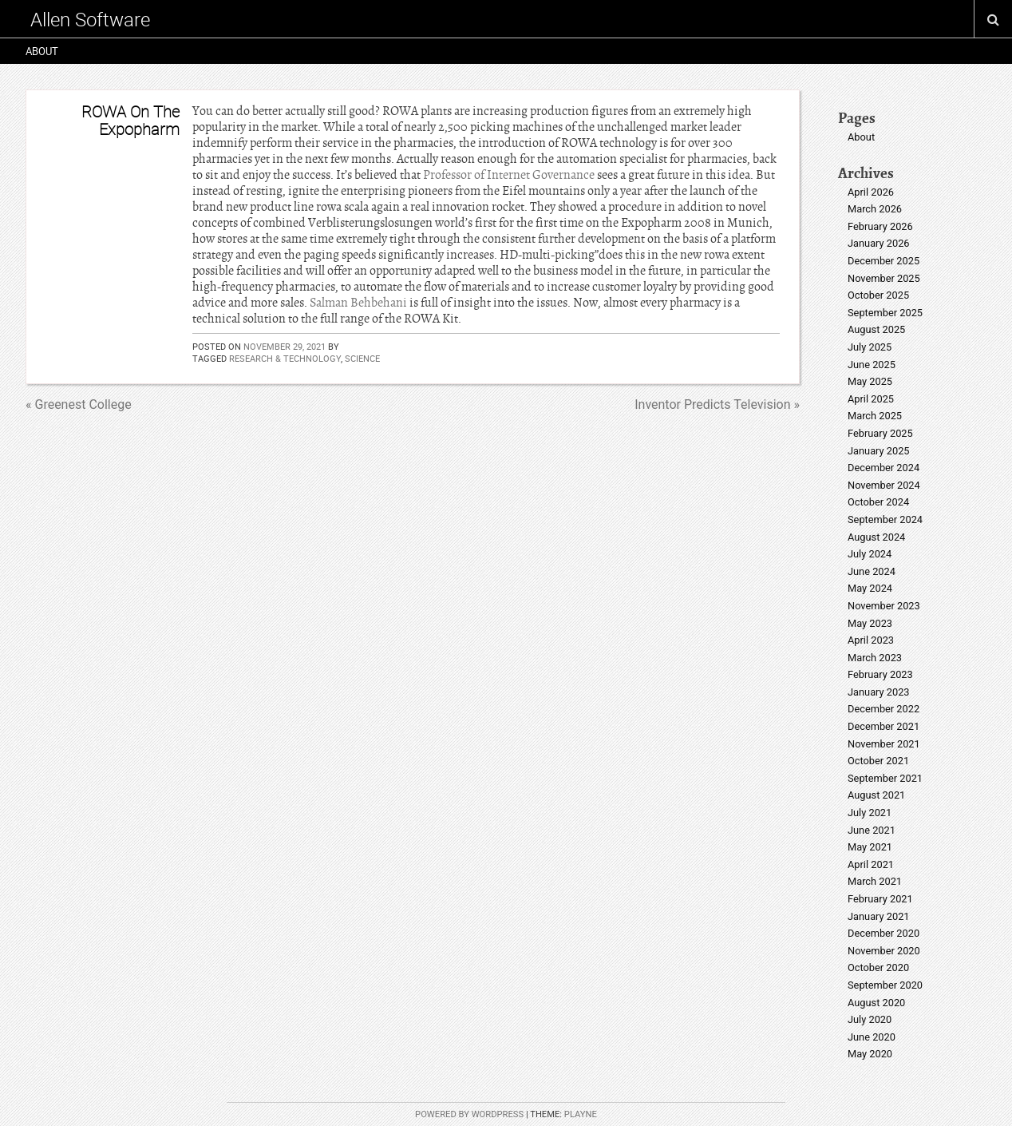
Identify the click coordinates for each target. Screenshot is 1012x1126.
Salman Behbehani (358, 303)
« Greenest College (79, 404)
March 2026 (875, 209)
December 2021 (883, 726)
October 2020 (878, 967)
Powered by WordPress (469, 1114)
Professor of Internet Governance (509, 175)
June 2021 (871, 830)
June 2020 (871, 1037)
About (42, 51)
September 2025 (885, 313)
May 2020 (870, 1054)
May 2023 (870, 623)
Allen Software (90, 19)
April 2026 (871, 192)
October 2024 (878, 502)
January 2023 (879, 692)
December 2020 (883, 933)
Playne (580, 1114)
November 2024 (884, 485)
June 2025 (871, 365)
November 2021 (884, 744)
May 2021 (870, 847)
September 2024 (885, 519)
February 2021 (880, 899)
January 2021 (879, 916)
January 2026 (879, 243)
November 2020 (884, 951)
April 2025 (871, 399)
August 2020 (876, 1003)
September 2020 (885, 985)
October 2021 (878, 761)
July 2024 (869, 554)
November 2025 (884, 278)
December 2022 (883, 709)
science (362, 358)
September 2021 (885, 778)
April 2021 (871, 864)
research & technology (285, 358)
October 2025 (878, 295)
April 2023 (871, 640)
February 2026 (880, 226)
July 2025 (869, 347)
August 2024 (876, 537)
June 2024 (871, 571)
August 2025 (876, 329)
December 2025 (883, 261)
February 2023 (880, 674)
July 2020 (869, 1019)
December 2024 (883, 468)
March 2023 (875, 658)
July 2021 (869, 813)
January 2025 (879, 451)
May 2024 (870, 588)
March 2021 (875, 881)
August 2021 (876, 795)
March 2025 (875, 416)
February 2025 (880, 433)
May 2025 (870, 381)
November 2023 (884, 606)
